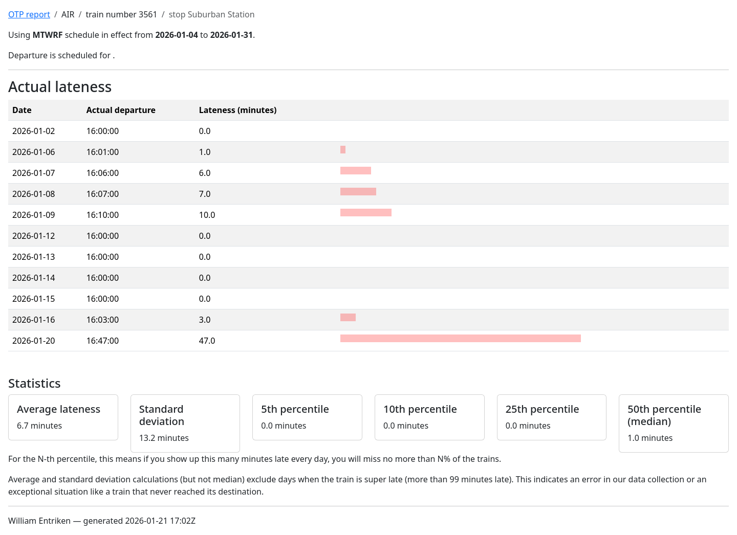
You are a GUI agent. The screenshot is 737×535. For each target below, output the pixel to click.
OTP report (29, 14)
